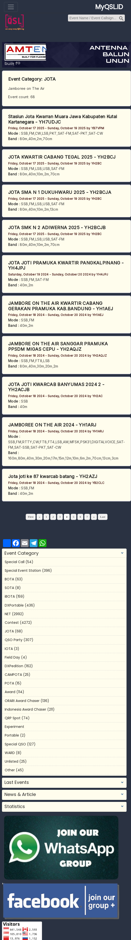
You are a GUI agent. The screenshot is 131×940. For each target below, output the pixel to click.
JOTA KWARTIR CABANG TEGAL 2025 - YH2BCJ (62, 157)
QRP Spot (13, 718)
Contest (12, 622)
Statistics (14, 806)
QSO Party (13, 639)
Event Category (21, 553)
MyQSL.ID (109, 6)
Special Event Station (23, 570)
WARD (10, 752)
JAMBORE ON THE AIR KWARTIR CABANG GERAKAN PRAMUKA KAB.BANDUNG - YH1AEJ (60, 306)
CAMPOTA (13, 674)
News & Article (20, 794)
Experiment (14, 726)
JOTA (50, 79)
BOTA (9, 579)
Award (10, 691)
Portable (12, 735)
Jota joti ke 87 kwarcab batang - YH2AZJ (52, 476)
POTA (9, 683)
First (31, 516)
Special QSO (15, 744)
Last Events (16, 782)
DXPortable (14, 605)
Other (10, 770)
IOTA (9, 648)
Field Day (12, 657)
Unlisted (11, 761)
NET (8, 613)
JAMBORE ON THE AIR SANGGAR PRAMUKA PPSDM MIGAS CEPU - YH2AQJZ (58, 346)
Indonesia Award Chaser (25, 709)
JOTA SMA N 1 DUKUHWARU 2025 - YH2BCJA (59, 192)
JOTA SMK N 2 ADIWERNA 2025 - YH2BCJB (57, 227)
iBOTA (10, 596)
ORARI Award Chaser (22, 700)
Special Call (14, 561)
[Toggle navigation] (11, 7)
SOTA (9, 587)
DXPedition (14, 666)
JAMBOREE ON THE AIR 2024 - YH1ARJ (52, 424)
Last (102, 516)
